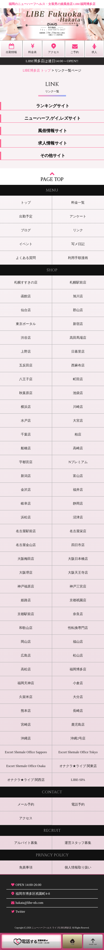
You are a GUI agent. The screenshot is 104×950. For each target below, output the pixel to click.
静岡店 (78, 503)
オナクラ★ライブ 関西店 (26, 780)
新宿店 (78, 324)
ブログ (26, 230)
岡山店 (26, 642)
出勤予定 (25, 216)
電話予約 (78, 804)
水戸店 (26, 420)
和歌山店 (25, 628)
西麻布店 (78, 365)
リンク (78, 230)
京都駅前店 (25, 614)
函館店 (26, 296)
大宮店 (78, 420)
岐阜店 (26, 503)
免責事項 (25, 867)
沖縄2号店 (77, 738)
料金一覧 (78, 202)
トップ (26, 202)
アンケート (78, 216)
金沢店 (26, 490)
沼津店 (78, 517)
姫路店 (26, 600)
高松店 (26, 669)
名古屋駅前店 (26, 531)
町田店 (78, 379)
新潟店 (26, 476)
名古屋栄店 (78, 531)
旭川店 (78, 296)
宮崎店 (26, 724)
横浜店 (26, 407)
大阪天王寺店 (78, 572)
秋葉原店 (25, 393)
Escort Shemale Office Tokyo (78, 752)
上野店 (26, 351)
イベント (25, 244)
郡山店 (78, 310)
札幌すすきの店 (25, 282)
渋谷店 (26, 338)
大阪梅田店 (25, 559)
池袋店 (78, 393)
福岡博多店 (78, 669)
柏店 (78, 434)
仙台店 (26, 310)
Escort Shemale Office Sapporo (26, 752)
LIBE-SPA (78, 780)
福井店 (78, 490)
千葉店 (26, 434)
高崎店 (78, 448)
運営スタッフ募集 (78, 843)
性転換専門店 (78, 628)
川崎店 (78, 407)
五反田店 (25, 365)
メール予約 (25, 804)
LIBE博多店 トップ (37, 70)
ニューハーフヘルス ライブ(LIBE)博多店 (52, 928)
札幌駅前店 (78, 282)
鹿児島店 (78, 724)
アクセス (25, 818)
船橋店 (26, 448)
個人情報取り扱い (78, 867)
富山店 (78, 476)
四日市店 (78, 545)
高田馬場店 (78, 338)
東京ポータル (26, 324)
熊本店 (26, 711)
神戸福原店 (25, 586)
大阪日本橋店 (78, 559)
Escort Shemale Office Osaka (25, 766)
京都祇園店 (78, 600)
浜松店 (26, 517)
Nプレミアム (78, 462)
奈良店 (78, 614)
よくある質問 (26, 258)
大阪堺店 (25, 572)
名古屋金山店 (26, 545)
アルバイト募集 (25, 843)
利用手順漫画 (78, 258)
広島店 (26, 655)
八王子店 (25, 379)
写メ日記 (78, 244)
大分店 (78, 697)
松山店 (78, 655)
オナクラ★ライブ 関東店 (78, 766)
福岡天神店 (25, 683)
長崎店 (78, 711)
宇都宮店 (25, 462)
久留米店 (25, 697)
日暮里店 (78, 351)
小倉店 (78, 683)
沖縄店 (26, 738)
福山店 (78, 642)
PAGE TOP (52, 176)
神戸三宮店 (78, 586)
